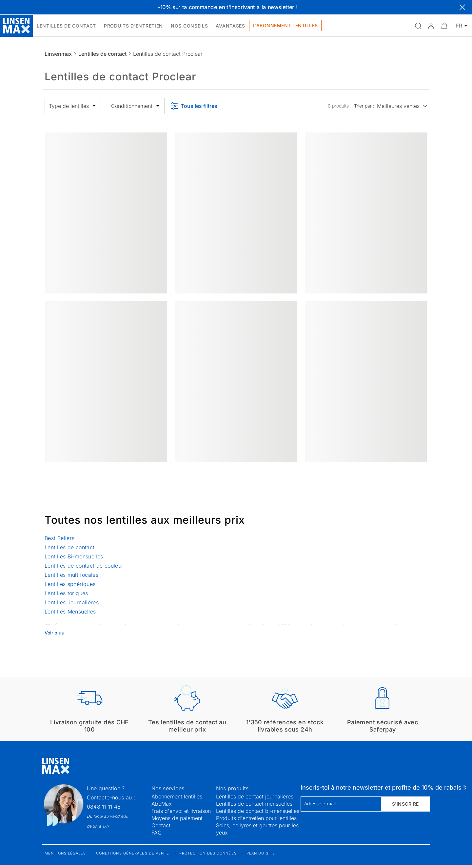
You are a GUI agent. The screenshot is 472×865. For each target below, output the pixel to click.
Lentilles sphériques (70, 584)
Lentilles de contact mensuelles (254, 803)
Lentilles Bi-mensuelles (74, 556)
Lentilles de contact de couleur (84, 565)
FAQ (156, 832)
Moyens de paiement (177, 818)
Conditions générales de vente (132, 853)
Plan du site (260, 853)
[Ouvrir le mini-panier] (444, 25)
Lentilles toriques (66, 593)
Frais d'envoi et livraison (181, 811)
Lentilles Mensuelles (70, 611)
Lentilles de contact (102, 53)
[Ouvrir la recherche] (417, 25)
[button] (431, 25)
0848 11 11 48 (104, 806)
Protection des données (208, 853)
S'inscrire (405, 804)
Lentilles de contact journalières (254, 796)
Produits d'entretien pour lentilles (256, 818)
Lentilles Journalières (72, 602)
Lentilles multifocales (71, 575)
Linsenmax (58, 53)
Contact (160, 825)
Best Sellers (59, 538)
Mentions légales (65, 853)
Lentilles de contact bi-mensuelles (257, 811)
